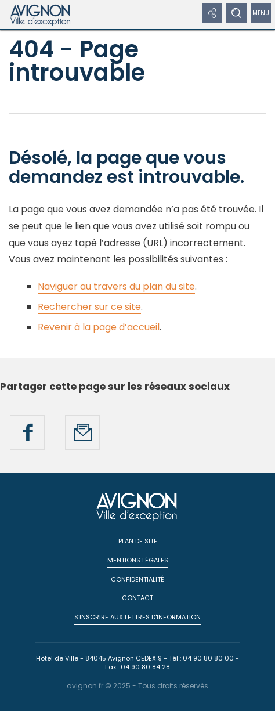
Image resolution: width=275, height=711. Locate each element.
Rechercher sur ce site (89, 306)
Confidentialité (137, 579)
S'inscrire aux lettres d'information (137, 617)
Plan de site (137, 541)
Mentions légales (137, 560)
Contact (137, 597)
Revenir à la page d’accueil (99, 327)
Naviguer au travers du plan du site (116, 286)
